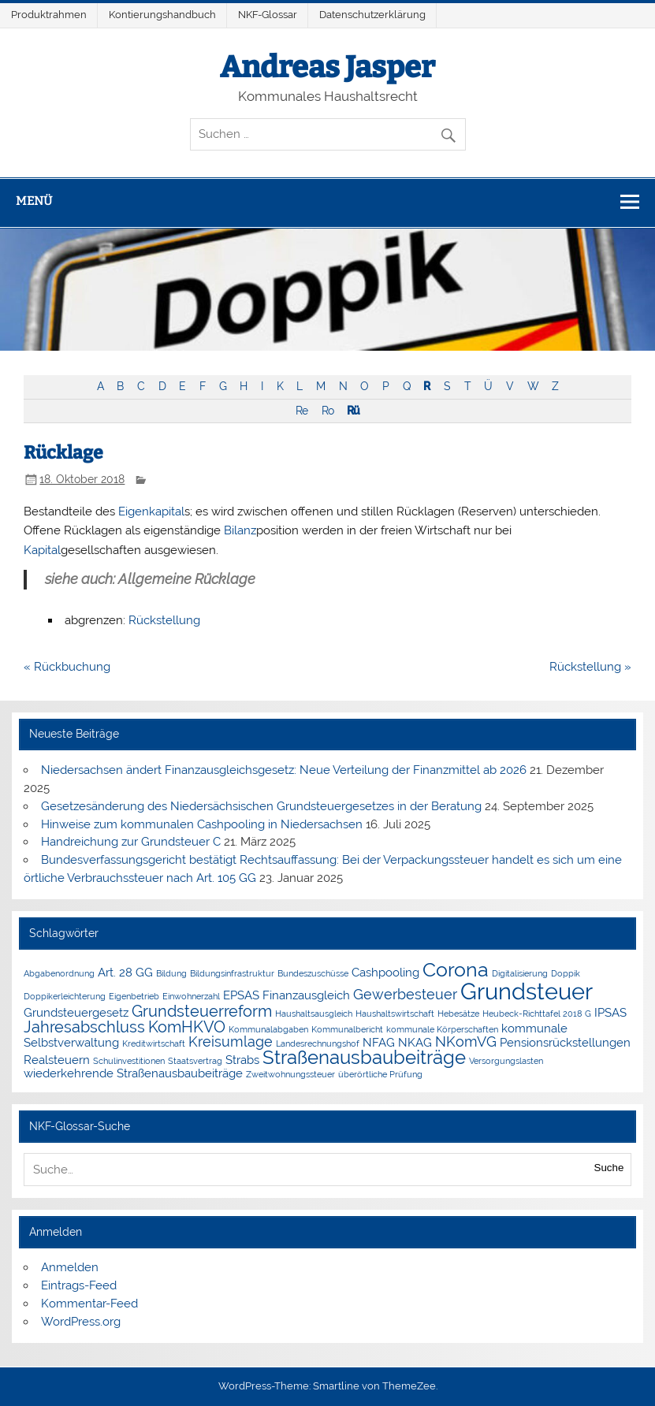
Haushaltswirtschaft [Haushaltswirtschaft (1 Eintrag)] (394, 1013)
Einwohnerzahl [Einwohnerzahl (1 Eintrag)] (191, 996)
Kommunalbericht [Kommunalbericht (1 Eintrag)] (347, 1029)
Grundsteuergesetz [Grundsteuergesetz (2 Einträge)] (76, 1013)
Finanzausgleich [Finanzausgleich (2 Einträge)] (306, 995)
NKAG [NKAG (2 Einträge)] (415, 1043)
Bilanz (240, 530)
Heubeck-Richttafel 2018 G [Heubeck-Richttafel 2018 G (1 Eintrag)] (536, 1013)
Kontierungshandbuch (162, 14)
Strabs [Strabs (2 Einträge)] (242, 1060)
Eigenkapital (151, 511)
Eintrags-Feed (79, 1285)
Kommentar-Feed (89, 1303)
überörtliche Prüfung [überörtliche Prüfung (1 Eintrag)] (380, 1074)
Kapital (42, 550)
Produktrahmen (49, 14)
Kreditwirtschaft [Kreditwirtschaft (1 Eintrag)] (153, 1043)
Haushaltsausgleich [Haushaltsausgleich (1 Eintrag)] (313, 1013)
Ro (327, 410)
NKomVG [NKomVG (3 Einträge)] (466, 1041)
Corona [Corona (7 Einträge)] (455, 969)
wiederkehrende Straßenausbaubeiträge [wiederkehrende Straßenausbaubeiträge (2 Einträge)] (133, 1073)
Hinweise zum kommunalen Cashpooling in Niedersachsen (202, 824)
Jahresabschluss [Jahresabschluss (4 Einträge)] (84, 1026)
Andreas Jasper (327, 67)
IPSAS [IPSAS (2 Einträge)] (610, 1013)
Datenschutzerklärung (372, 14)
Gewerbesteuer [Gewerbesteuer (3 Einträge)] (405, 994)
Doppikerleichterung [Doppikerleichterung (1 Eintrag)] (65, 996)
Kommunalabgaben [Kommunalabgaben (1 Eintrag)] (268, 1029)
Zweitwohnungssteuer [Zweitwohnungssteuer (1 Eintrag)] (290, 1074)
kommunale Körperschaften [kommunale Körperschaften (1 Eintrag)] (442, 1029)
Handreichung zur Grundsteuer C (131, 842)
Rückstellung (164, 620)
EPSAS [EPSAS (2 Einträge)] (241, 995)
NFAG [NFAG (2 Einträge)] (379, 1043)
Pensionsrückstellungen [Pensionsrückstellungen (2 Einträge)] (565, 1043)
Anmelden (70, 1267)
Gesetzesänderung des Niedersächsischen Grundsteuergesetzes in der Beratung (261, 806)
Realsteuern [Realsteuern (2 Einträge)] (57, 1060)
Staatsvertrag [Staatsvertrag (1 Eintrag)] (195, 1061)
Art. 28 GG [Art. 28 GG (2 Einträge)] (125, 972)
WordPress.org (81, 1322)
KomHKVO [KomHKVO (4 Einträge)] (186, 1026)
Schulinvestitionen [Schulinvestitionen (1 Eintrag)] (129, 1061)
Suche (609, 1168)
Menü (34, 201)
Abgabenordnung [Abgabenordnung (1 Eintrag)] (59, 973)
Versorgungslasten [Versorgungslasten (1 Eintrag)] (506, 1061)
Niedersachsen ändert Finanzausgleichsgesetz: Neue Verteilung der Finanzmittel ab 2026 (284, 770)
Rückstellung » (590, 667)
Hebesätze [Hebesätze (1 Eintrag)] (458, 1013)
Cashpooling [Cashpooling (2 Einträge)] (385, 972)
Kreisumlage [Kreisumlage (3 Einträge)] (230, 1041)
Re (301, 410)
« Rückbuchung (67, 667)
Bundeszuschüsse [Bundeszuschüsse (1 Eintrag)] (312, 973)
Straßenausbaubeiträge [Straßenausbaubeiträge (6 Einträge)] (364, 1058)
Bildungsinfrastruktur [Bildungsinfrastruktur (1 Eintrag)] (232, 973)
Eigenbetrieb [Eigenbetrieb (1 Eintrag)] (134, 996)
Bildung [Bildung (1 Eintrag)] (171, 973)
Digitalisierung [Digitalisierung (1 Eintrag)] (520, 973)
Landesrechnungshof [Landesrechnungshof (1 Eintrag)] (317, 1043)
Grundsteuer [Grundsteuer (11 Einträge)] (526, 991)
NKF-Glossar (267, 14)
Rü (353, 410)
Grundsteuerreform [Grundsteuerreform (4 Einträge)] (202, 1011)
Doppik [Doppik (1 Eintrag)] (565, 973)
